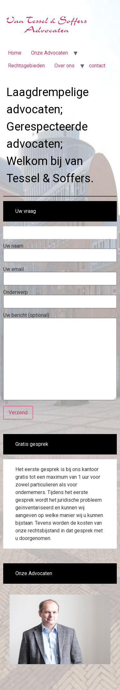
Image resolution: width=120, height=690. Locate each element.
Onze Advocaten (49, 53)
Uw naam (60, 251)
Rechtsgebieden (26, 66)
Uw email (60, 274)
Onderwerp (60, 297)
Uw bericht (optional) (60, 357)
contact (97, 66)
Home (14, 53)
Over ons (64, 66)
